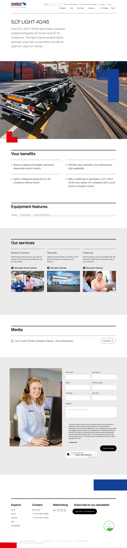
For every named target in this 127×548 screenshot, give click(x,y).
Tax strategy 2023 (47, 541)
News (13, 510)
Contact (103, 4)
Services (91, 8)
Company (105, 8)
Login (110, 4)
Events (13, 514)
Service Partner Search (71, 4)
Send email (36, 510)
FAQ (12, 522)
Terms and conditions (65, 541)
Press (113, 8)
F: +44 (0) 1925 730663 (40, 518)
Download (107, 341)
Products (62, 8)
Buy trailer (80, 8)
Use (71, 8)
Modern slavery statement (28, 541)
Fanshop (14, 518)
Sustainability (15, 526)
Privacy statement (83, 541)
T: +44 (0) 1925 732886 (40, 514)
